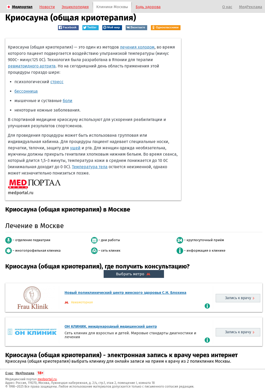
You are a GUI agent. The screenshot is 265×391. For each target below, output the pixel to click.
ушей (75, 147)
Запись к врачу (238, 298)
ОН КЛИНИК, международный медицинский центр (111, 326)
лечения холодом (137, 47)
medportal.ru (47, 379)
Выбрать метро (134, 274)
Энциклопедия (75, 6)
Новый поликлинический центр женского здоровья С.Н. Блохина (125, 292)
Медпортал (22, 6)
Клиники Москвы (112, 6)
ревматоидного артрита (32, 66)
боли (67, 100)
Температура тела (90, 166)
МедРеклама (250, 6)
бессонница (26, 91)
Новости (47, 6)
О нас (227, 6)
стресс (56, 81)
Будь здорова (148, 6)
